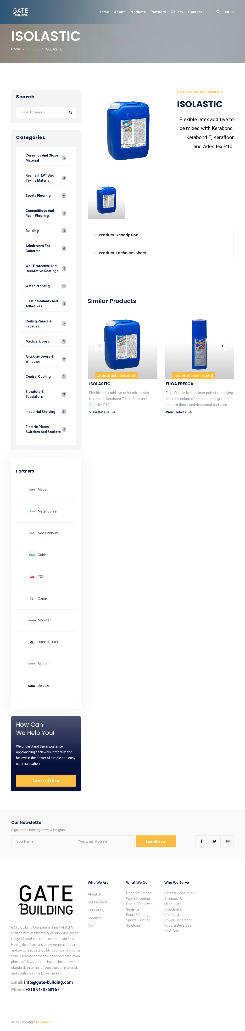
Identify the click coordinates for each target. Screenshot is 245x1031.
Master (43, 664)
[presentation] (100, 346)
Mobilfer (44, 620)
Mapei (42, 489)
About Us (95, 894)
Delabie (43, 685)
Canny (43, 598)
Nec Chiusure (48, 533)
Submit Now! (155, 842)
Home (16, 49)
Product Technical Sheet (123, 253)
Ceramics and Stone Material (116, 375)
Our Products (98, 902)
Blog (91, 926)
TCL (41, 577)
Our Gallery (96, 910)
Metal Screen (48, 511)
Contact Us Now (46, 781)
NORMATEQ (44, 1022)
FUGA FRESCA (179, 384)
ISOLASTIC (99, 384)
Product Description (118, 235)
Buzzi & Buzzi (48, 642)
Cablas (43, 555)
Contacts (94, 918)
